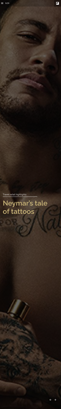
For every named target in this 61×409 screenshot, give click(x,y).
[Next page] (55, 399)
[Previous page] (50, 399)
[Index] (2, 3)
